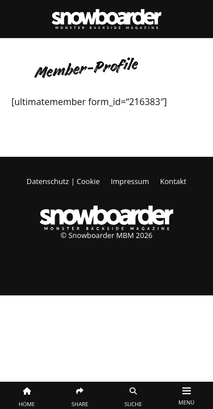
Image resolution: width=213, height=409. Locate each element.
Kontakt (173, 181)
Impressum (130, 181)
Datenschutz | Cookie (63, 181)
